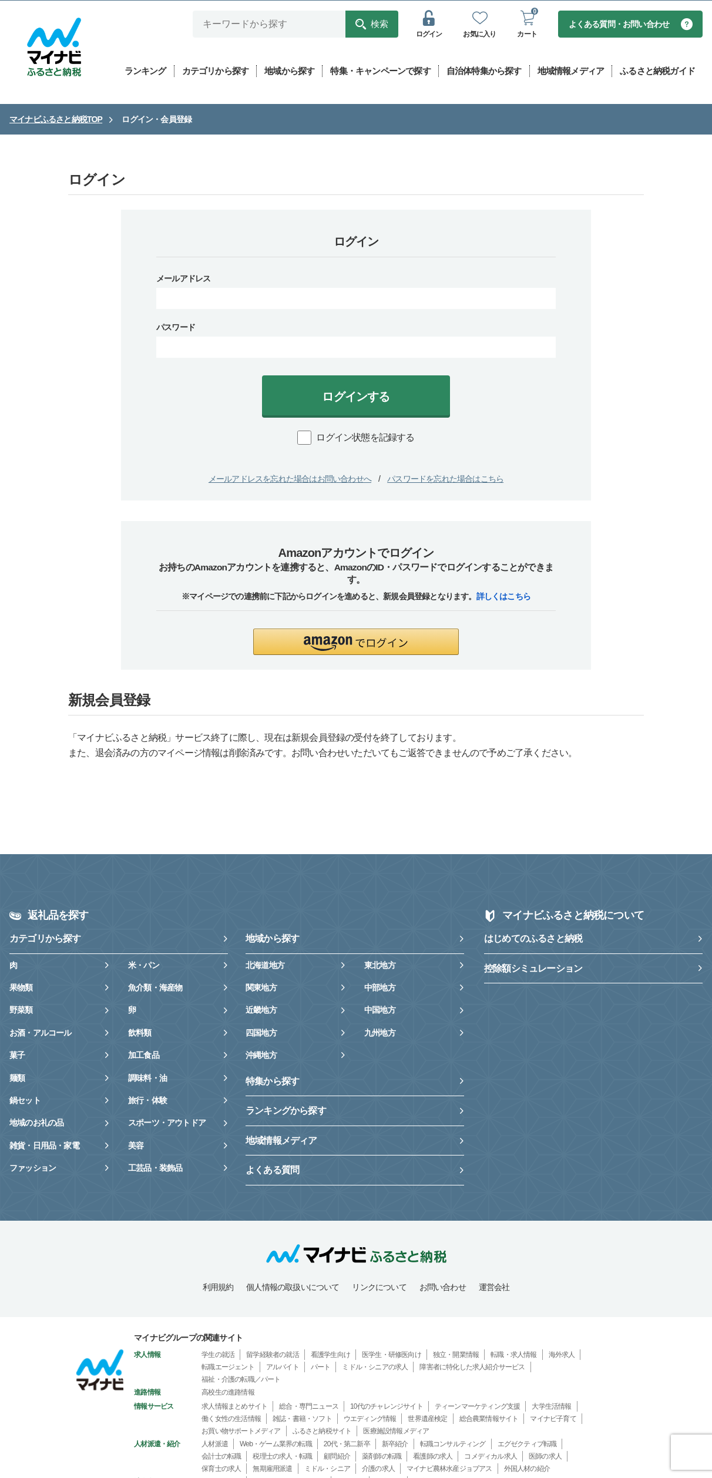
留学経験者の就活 (272, 1355)
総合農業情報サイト (489, 1419)
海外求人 (562, 1355)
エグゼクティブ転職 (527, 1444)
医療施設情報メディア (396, 1431)
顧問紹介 (337, 1457)
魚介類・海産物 (155, 988)
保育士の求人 (221, 1469)
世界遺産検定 (427, 1419)
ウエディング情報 (370, 1419)
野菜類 (21, 1010)
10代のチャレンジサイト (386, 1407)
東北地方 (379, 965)
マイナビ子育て (553, 1419)
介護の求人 (378, 1469)
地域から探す (272, 939)
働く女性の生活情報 (231, 1419)
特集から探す (272, 1082)
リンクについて (379, 1287)
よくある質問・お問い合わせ (619, 24)
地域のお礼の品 (36, 1123)
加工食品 (143, 1055)
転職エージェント (227, 1367)
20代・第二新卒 (347, 1444)
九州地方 (379, 1033)
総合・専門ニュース (308, 1407)
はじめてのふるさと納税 (533, 939)
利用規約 (218, 1287)
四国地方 (261, 1033)
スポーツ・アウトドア (167, 1123)
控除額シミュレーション (533, 969)
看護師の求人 (432, 1457)
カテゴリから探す (45, 939)
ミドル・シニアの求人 (375, 1367)
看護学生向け (330, 1355)
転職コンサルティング (453, 1444)
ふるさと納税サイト (322, 1431)
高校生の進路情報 (227, 1393)
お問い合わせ (442, 1287)
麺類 (17, 1078)
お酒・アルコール (40, 1033)
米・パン (143, 965)
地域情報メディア (281, 1141)
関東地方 (261, 988)
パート (321, 1367)
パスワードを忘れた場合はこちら (445, 479)
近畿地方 (261, 1010)
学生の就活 (217, 1355)
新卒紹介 (395, 1444)
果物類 (21, 988)
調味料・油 (147, 1078)
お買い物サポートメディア (240, 1431)
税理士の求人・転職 (282, 1457)
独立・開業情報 (456, 1355)
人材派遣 (214, 1444)
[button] (356, 642)
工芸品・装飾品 (155, 1168)
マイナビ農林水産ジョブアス (449, 1469)
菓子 (17, 1055)
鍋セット (25, 1101)
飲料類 (140, 1033)
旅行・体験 (147, 1101)
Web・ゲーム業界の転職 (276, 1444)
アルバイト (282, 1367)
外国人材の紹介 (527, 1469)
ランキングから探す (286, 1111)
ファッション (32, 1168)
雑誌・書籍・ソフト (302, 1419)
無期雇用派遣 (272, 1469)
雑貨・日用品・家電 (44, 1146)
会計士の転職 (221, 1457)
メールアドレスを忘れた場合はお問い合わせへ (290, 479)
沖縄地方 (261, 1055)
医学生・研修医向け (391, 1355)
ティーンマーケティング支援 (477, 1407)
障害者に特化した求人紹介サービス (472, 1367)
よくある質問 (272, 1170)
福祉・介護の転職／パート (240, 1380)
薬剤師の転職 (381, 1457)
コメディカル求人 (490, 1457)
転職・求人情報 (513, 1355)
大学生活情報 (551, 1407)
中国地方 (379, 1010)
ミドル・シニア (327, 1469)
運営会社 (494, 1287)
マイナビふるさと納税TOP (55, 120)
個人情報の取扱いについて (292, 1287)
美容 (135, 1146)
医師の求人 (545, 1457)
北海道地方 (265, 965)
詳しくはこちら (503, 597)
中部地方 (379, 988)
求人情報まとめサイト (234, 1407)
